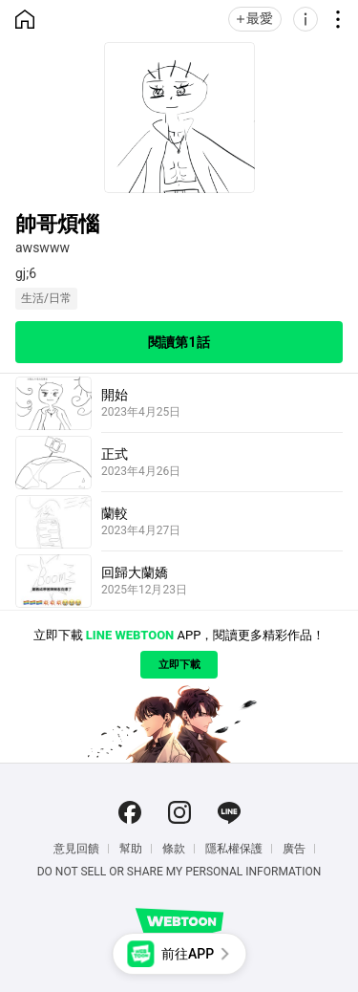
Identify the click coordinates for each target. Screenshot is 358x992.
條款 (173, 848)
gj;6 (25, 273)
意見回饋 (76, 848)
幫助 (130, 848)
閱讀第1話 (178, 342)
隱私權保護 (234, 848)
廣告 (294, 848)
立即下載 (179, 664)
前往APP (187, 953)
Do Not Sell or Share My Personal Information (179, 871)
